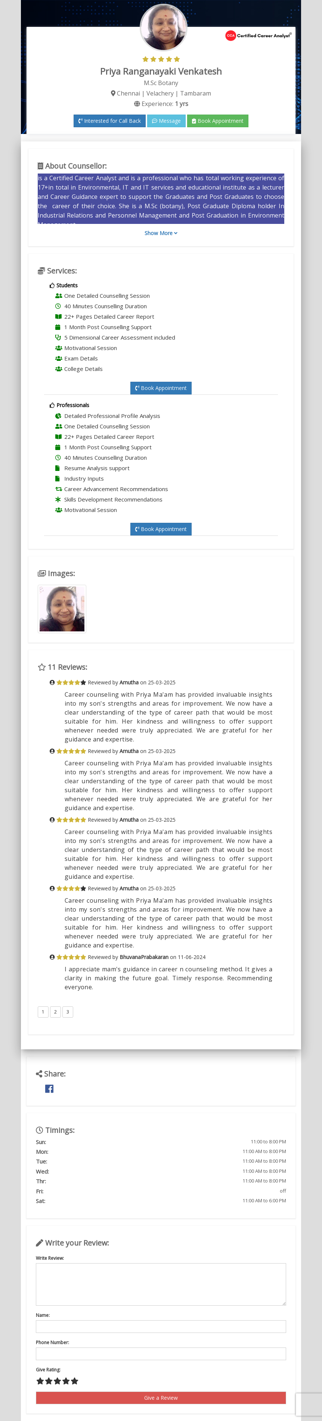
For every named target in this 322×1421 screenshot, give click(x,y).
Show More (161, 233)
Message (166, 120)
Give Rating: (48, 1370)
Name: (43, 1315)
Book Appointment (218, 120)
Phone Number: (52, 1342)
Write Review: (50, 1258)
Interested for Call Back (109, 120)
